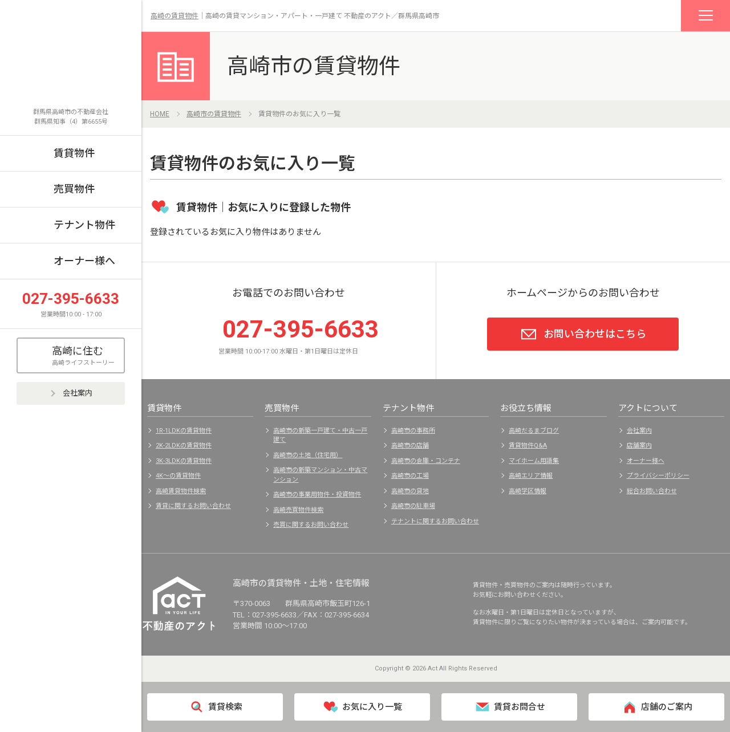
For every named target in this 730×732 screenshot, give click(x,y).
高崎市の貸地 (410, 491)
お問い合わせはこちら (583, 334)
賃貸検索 (215, 706)
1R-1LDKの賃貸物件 (184, 430)
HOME (159, 114)
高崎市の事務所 (413, 430)
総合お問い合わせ (652, 491)
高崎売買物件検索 (298, 510)
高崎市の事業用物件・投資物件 (317, 494)
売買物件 (74, 189)
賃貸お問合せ (509, 706)
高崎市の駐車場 (413, 506)
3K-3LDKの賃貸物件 (184, 461)
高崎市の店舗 (410, 445)
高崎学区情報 (527, 491)
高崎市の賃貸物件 (313, 66)
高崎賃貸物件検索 (181, 491)
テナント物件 (84, 225)
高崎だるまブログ (534, 430)
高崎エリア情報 (531, 475)
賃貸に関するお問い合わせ (193, 506)
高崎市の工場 (410, 475)
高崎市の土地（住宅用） (307, 455)
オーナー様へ (84, 261)
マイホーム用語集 (534, 461)
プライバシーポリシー (658, 475)
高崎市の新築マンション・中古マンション (320, 474)
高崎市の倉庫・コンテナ (425, 461)
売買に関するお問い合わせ (310, 524)
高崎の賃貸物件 (174, 16)
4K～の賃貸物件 (178, 475)
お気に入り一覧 (362, 706)
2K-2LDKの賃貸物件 (184, 445)
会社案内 (70, 393)
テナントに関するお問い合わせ (435, 521)
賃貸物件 (74, 153)
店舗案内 (639, 445)
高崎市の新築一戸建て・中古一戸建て (320, 435)
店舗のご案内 (656, 706)
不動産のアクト (70, 61)
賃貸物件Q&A (528, 445)
